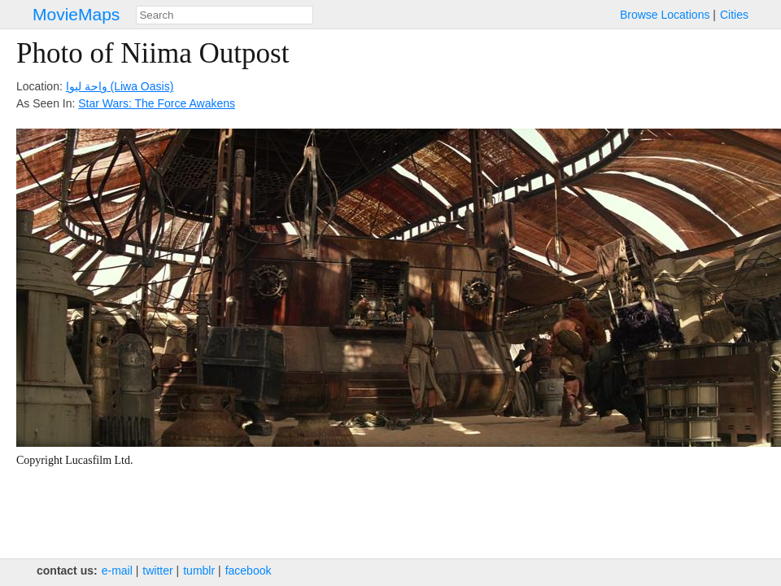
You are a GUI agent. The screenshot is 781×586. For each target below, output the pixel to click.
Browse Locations (665, 14)
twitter (157, 570)
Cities (734, 14)
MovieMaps (76, 14)
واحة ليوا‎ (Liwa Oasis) (120, 86)
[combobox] (224, 15)
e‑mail (117, 570)
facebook (248, 570)
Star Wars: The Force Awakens (156, 103)
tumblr (199, 570)
